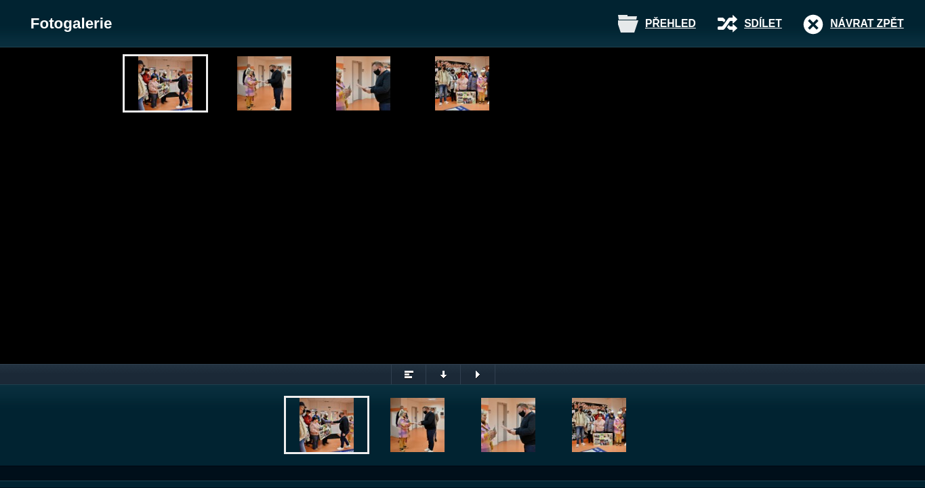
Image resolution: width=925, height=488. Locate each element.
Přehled (670, 23)
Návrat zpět (866, 23)
